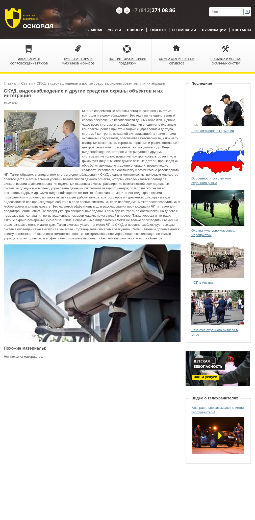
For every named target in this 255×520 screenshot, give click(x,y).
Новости (135, 30)
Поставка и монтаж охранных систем (226, 61)
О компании (184, 30)
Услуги (114, 30)
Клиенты (157, 30)
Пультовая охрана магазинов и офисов (78, 61)
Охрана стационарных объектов (176, 61)
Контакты (241, 30)
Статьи (27, 83)
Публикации (214, 30)
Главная (94, 30)
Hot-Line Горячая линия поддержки (127, 61)
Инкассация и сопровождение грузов (29, 61)
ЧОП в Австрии (203, 282)
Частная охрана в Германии (212, 131)
